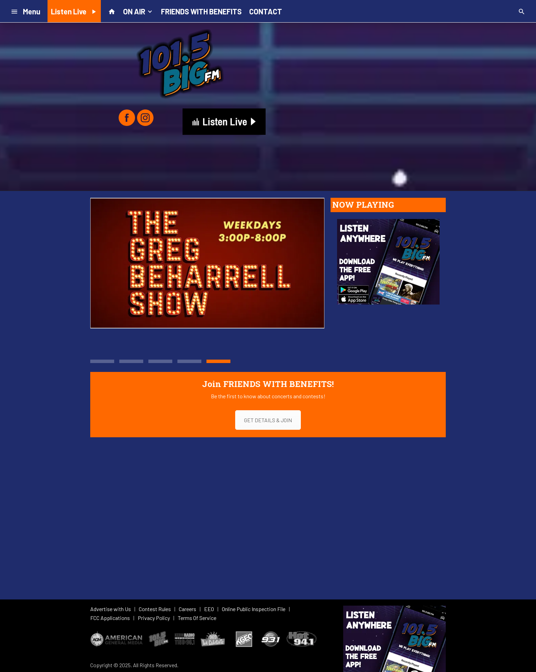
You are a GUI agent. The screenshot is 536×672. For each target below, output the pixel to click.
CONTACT (265, 11)
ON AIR (138, 11)
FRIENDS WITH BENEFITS (201, 11)
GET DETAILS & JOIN (268, 420)
